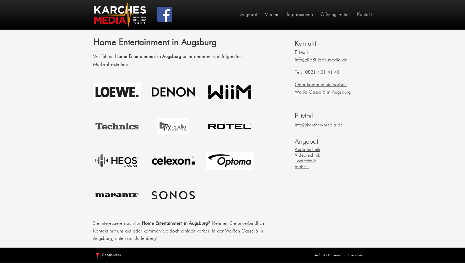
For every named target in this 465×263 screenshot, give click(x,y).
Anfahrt (320, 255)
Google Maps (108, 255)
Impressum (335, 255)
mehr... (302, 167)
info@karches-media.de (319, 125)
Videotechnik (307, 155)
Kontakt (364, 14)
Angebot (248, 14)
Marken (272, 14)
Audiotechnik (307, 149)
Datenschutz (354, 255)
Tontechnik (305, 161)
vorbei (203, 231)
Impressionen (300, 14)
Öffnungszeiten (335, 14)
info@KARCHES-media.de (321, 60)
